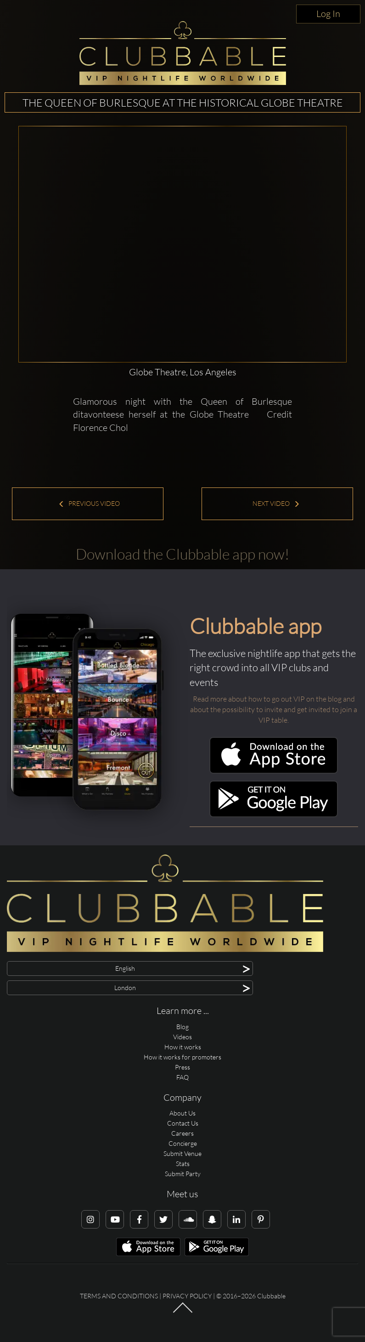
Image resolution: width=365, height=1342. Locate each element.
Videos (182, 1037)
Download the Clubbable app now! (182, 554)
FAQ (182, 1077)
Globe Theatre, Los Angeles (182, 372)
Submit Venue (182, 1153)
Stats (183, 1163)
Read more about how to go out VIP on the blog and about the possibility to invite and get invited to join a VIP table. (273, 709)
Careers (182, 1133)
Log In (328, 13)
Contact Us (182, 1123)
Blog (182, 1027)
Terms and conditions (119, 1296)
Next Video (276, 503)
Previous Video (89, 503)
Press (182, 1067)
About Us (182, 1113)
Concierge (182, 1143)
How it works (182, 1047)
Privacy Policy (187, 1296)
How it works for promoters (182, 1057)
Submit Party (183, 1174)
